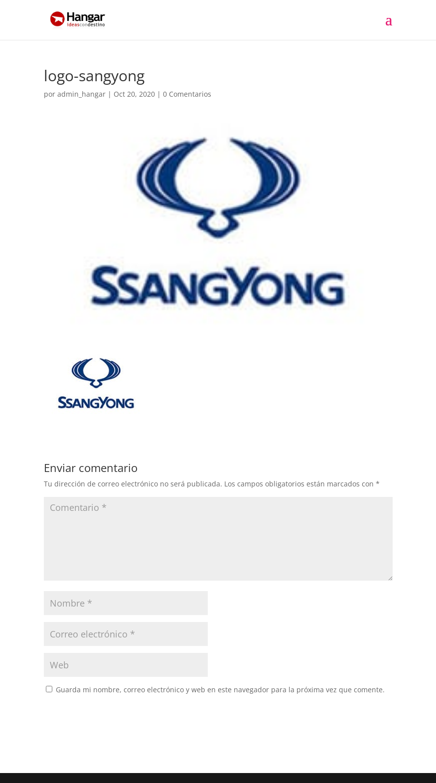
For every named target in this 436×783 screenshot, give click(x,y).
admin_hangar (81, 94)
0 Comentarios (187, 94)
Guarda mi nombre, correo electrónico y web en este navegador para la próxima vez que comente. (220, 689)
